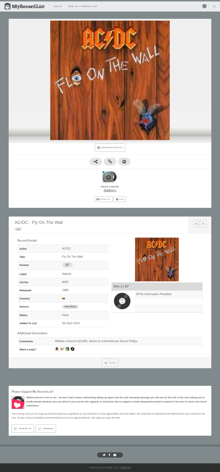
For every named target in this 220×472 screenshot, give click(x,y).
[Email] (115, 454)
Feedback (45, 428)
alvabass (110, 190)
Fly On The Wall (47, 222)
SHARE (110, 362)
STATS (120, 199)
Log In (57, 6)
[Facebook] (110, 454)
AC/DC (21, 222)
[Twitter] (104, 454)
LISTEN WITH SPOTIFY (110, 147)
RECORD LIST (103, 199)
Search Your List (214, 6)
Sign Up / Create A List (82, 6)
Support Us (22, 428)
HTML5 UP (125, 467)
